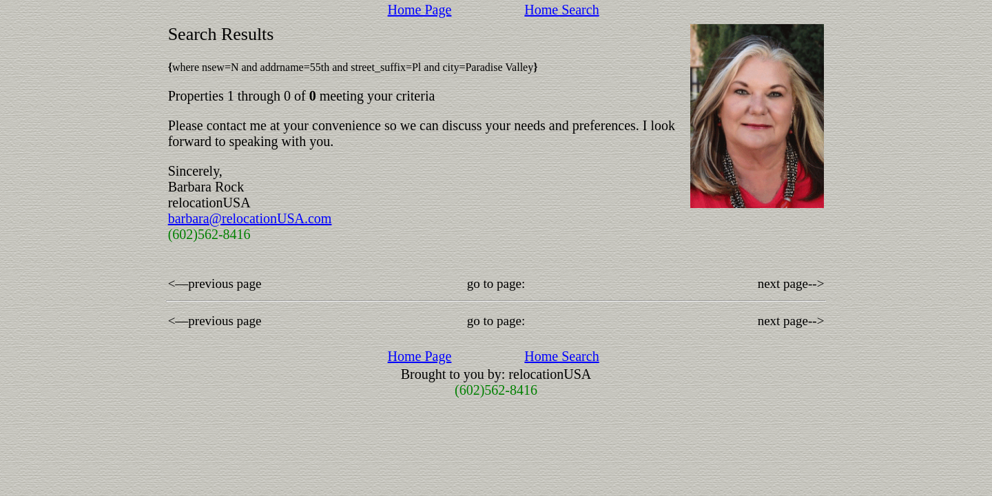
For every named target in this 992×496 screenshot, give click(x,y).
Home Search (561, 9)
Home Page (420, 9)
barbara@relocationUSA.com (250, 218)
